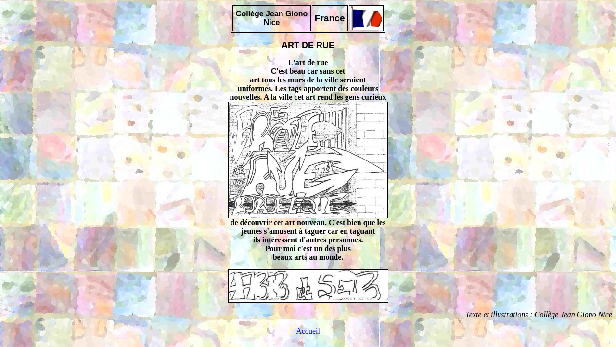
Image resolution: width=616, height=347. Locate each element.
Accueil (308, 331)
